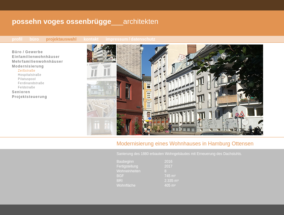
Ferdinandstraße (31, 83)
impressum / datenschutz (130, 39)
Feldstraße (26, 87)
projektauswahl (61, 39)
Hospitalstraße (29, 74)
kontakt (91, 39)
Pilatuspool (27, 79)
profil (17, 39)
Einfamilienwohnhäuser (36, 57)
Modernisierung (28, 66)
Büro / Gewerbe (27, 52)
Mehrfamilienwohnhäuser (37, 61)
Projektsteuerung (29, 97)
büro (34, 39)
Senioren (21, 92)
